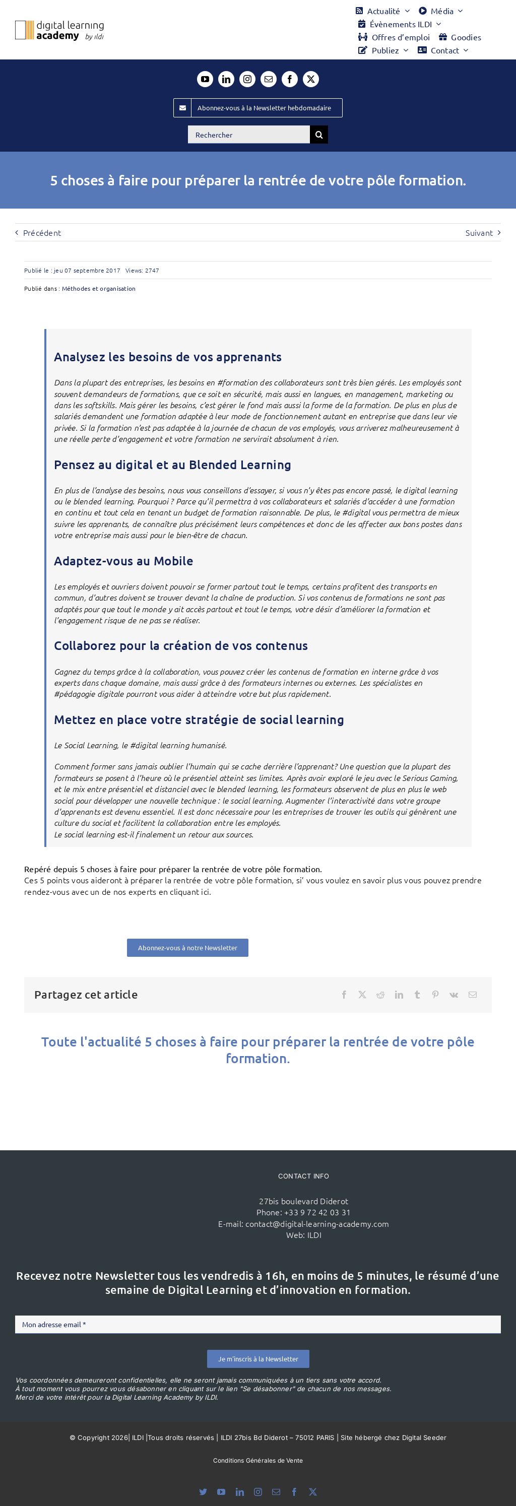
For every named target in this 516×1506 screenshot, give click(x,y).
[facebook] (290, 79)
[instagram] (247, 79)
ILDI (314, 1234)
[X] (362, 994)
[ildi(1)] (131, 1178)
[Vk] (453, 994)
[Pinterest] (435, 994)
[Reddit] (380, 994)
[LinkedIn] (399, 994)
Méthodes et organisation (99, 288)
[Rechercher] (249, 134)
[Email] (473, 994)
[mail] (269, 79)
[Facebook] (344, 994)
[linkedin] (226, 79)
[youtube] (205, 79)
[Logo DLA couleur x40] (59, 24)
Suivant (479, 232)
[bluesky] (203, 1492)
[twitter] (311, 79)
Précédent (42, 232)
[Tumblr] (417, 994)
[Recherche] (319, 134)
